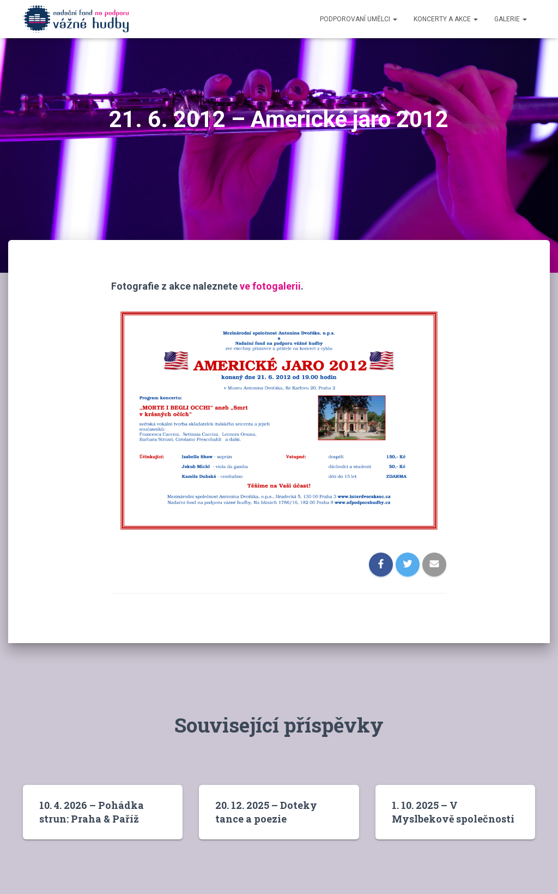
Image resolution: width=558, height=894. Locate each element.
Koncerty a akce (446, 19)
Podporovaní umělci (358, 19)
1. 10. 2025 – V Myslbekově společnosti (453, 812)
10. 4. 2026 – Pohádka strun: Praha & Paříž (91, 812)
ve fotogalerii (270, 286)
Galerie (510, 19)
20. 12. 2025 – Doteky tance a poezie (266, 812)
